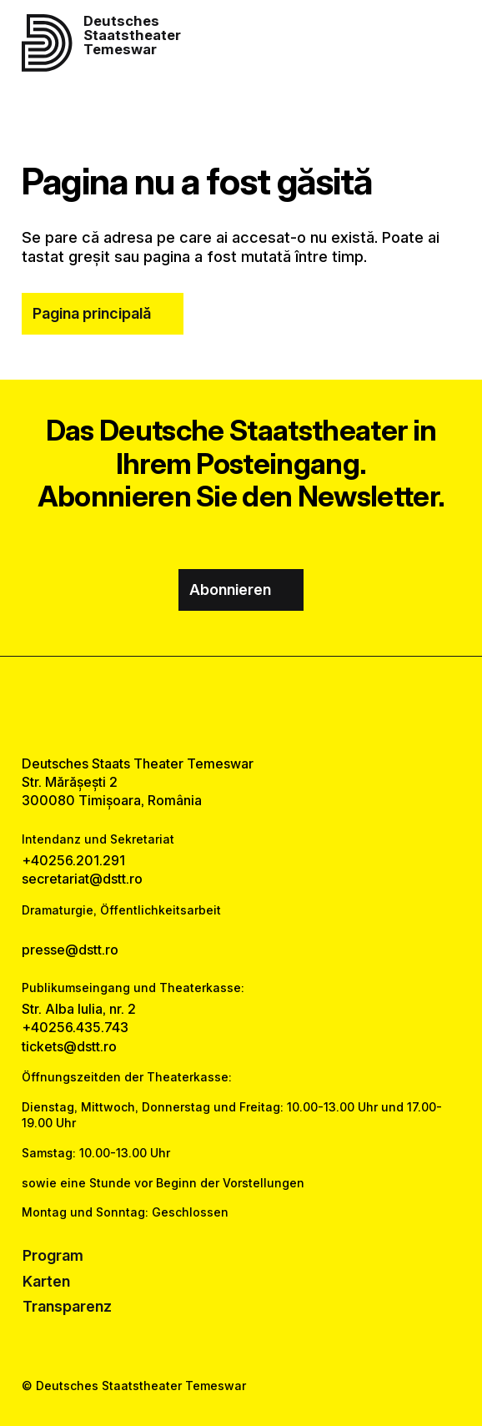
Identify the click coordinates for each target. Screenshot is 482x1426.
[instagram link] (241, 705)
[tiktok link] (284, 705)
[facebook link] (197, 705)
